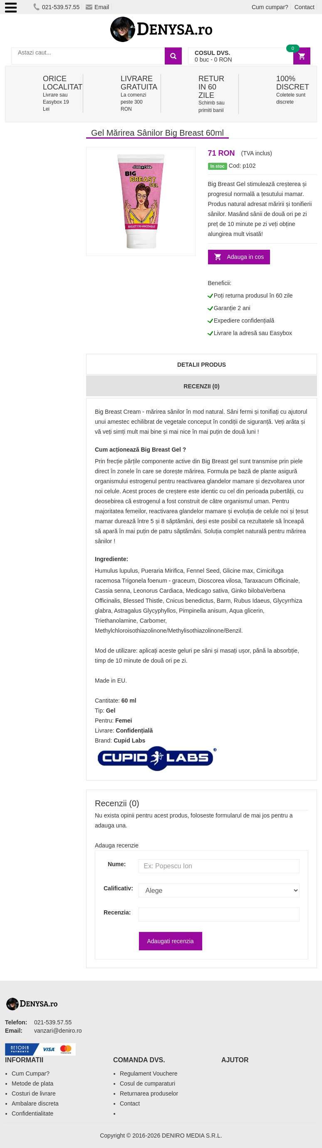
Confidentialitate (32, 1113)
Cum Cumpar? (31, 1073)
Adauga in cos (245, 256)
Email (97, 7)
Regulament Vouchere (149, 1073)
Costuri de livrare (34, 1093)
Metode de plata (32, 1083)
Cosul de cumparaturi (147, 1083)
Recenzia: (115, 912)
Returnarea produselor (149, 1093)
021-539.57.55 (56, 7)
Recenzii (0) (201, 386)
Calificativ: (115, 888)
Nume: (117, 864)
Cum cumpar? (270, 7)
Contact (305, 7)
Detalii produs (201, 364)
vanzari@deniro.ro (58, 1030)
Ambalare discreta (35, 1103)
